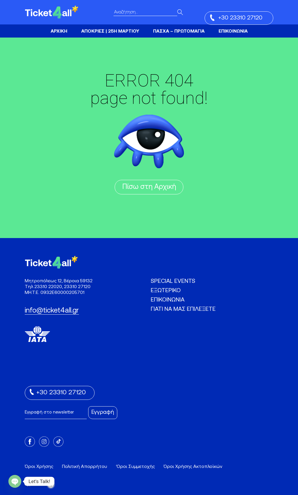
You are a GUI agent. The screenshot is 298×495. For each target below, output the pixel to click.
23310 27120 (77, 287)
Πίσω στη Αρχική (149, 187)
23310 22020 (48, 287)
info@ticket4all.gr (52, 310)
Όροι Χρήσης (39, 467)
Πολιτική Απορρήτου (84, 467)
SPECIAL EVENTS (173, 281)
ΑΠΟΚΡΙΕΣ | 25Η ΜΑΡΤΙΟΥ (110, 31)
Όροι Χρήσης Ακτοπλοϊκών (193, 467)
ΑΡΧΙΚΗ (59, 31)
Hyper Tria (40, 484)
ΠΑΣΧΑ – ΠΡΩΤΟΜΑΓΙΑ (179, 31)
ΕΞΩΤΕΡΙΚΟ (166, 291)
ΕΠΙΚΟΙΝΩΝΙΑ (233, 31)
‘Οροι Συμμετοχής (135, 467)
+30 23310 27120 (236, 17)
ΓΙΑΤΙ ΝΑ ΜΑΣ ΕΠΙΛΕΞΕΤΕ (183, 309)
